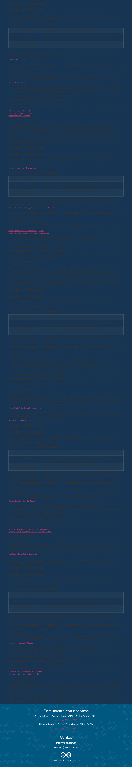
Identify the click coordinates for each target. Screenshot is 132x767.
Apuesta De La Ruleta (16, 59)
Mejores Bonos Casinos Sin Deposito (22, 501)
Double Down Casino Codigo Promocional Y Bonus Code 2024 (32, 208)
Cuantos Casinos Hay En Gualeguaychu (23, 674)
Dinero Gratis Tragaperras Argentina (22, 421)
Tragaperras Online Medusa (19, 116)
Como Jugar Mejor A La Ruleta (20, 113)
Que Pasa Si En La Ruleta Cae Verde (22, 554)
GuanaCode (79, 761)
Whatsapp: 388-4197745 (66, 720)
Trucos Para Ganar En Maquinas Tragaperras (25, 231)
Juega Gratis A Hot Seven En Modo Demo (24, 408)
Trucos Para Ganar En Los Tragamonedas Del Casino (29, 529)
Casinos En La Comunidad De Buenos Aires (25, 672)
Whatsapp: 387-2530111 (66, 728)
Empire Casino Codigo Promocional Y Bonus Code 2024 (29, 532)
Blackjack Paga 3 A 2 (16, 82)
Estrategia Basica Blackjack (19, 111)
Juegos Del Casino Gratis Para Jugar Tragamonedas (28, 233)
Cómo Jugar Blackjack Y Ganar (20, 643)
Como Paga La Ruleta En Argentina (22, 168)
